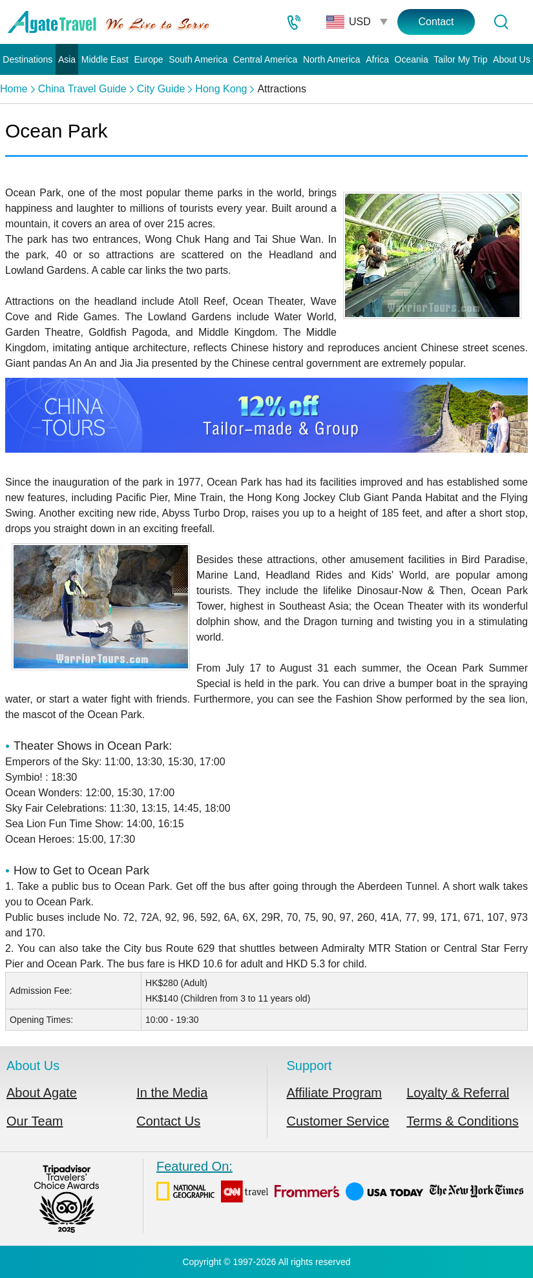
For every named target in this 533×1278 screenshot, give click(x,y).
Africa (377, 59)
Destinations (27, 59)
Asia (67, 59)
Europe (148, 59)
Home (14, 88)
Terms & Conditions (462, 1121)
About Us (511, 59)
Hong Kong (221, 88)
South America (198, 59)
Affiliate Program (334, 1093)
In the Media (171, 1093)
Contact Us (168, 1121)
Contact (436, 21)
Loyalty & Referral (457, 1093)
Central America (265, 59)
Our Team (34, 1121)
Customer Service (338, 1121)
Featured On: (341, 1180)
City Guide (161, 88)
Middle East (105, 59)
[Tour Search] (500, 22)
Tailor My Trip (460, 59)
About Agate (41, 1093)
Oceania (411, 59)
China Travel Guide (82, 88)
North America (332, 59)
